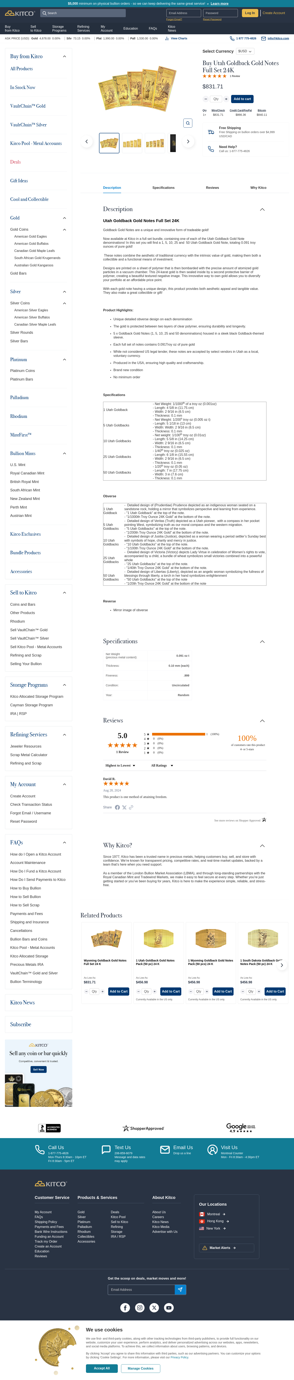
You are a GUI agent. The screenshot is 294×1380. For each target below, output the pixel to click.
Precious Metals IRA (26, 965)
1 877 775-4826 (246, 38)
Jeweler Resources (25, 746)
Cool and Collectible (29, 199)
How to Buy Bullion (25, 888)
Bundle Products (25, 552)
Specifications (164, 187)
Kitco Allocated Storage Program (36, 696)
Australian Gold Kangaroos (33, 265)
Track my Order (46, 1241)
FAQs (16, 842)
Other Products (22, 613)
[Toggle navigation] (64, 56)
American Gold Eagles (30, 236)
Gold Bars (18, 273)
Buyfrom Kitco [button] (12, 28)
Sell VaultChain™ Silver (29, 638)
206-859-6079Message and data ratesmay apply (130, 1157)
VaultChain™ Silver (28, 125)
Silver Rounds (21, 333)
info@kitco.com (278, 38)
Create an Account (48, 1246)
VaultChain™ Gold (27, 106)
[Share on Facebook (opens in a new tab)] (117, 808)
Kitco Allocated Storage (29, 956)
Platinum (18, 359)
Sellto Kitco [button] (35, 28)
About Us (159, 1212)
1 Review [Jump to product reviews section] (235, 76)
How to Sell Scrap (24, 905)
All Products (21, 68)
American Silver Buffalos (32, 317)
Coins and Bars (22, 604)
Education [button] (131, 28)
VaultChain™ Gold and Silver (34, 973)
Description (112, 187)
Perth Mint (18, 507)
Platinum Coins (22, 371)
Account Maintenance (28, 863)
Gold (14, 217)
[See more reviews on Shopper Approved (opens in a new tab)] (131, 807)
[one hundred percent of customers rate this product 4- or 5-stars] (247, 742)
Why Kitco (258, 187)
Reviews (212, 187)
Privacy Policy (179, 1357)
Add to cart (242, 99)
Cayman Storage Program (31, 705)
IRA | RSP (18, 714)
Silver (15, 291)
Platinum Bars (21, 379)
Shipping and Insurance (29, 922)
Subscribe (20, 1024)
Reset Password (212, 19)
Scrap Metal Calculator (28, 755)
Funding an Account (49, 1236)
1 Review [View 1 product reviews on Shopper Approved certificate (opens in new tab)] (129, 752)
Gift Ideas (19, 181)
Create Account (274, 13)
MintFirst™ (20, 435)
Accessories (21, 571)
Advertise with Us (165, 1231)
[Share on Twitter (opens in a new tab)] (124, 807)
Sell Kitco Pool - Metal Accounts (36, 647)
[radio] (185, 734)
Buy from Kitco (26, 56)
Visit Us (229, 1147)
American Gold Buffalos (31, 243)
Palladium (19, 397)
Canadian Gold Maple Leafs (34, 251)
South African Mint (25, 490)
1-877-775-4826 (239, 151)
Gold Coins (19, 229)
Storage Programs (29, 685)
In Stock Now (22, 87)
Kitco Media (160, 1227)
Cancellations (21, 931)
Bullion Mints (23, 453)
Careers (158, 1217)
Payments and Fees (26, 914)
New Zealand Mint (25, 499)
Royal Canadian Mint (27, 473)
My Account (23, 784)
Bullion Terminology (26, 982)
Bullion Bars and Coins (28, 939)
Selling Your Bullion (26, 664)
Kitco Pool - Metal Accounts (36, 143)
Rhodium (18, 416)
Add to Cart (119, 991)
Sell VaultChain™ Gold (29, 630)
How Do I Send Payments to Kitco (38, 880)
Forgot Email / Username (30, 813)
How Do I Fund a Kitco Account (35, 871)
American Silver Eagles (31, 310)
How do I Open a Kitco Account (35, 854)
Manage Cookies (141, 1368)
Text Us (123, 1147)
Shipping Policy (46, 1222)
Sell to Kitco (23, 593)
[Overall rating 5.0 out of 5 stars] (215, 75)
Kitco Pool (118, 1217)
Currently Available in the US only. (154, 999)
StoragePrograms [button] (59, 28)
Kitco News (22, 1002)
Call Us (56, 1147)
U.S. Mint (17, 465)
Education (42, 1251)
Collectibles (86, 1236)
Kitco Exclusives (25, 534)
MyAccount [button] (106, 28)
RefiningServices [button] (83, 28)
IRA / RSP (118, 1236)
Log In (250, 13)
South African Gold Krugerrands (37, 258)
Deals (15, 162)
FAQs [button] (153, 28)
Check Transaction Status (31, 804)
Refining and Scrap (25, 655)
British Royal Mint (24, 482)
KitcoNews (172, 28)
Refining (117, 1227)
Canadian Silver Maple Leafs (35, 324)
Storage (116, 1231)
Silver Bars (19, 341)
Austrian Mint (21, 516)
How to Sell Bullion (25, 897)
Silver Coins (20, 303)
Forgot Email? (174, 19)
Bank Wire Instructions (51, 1231)
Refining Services (28, 734)
